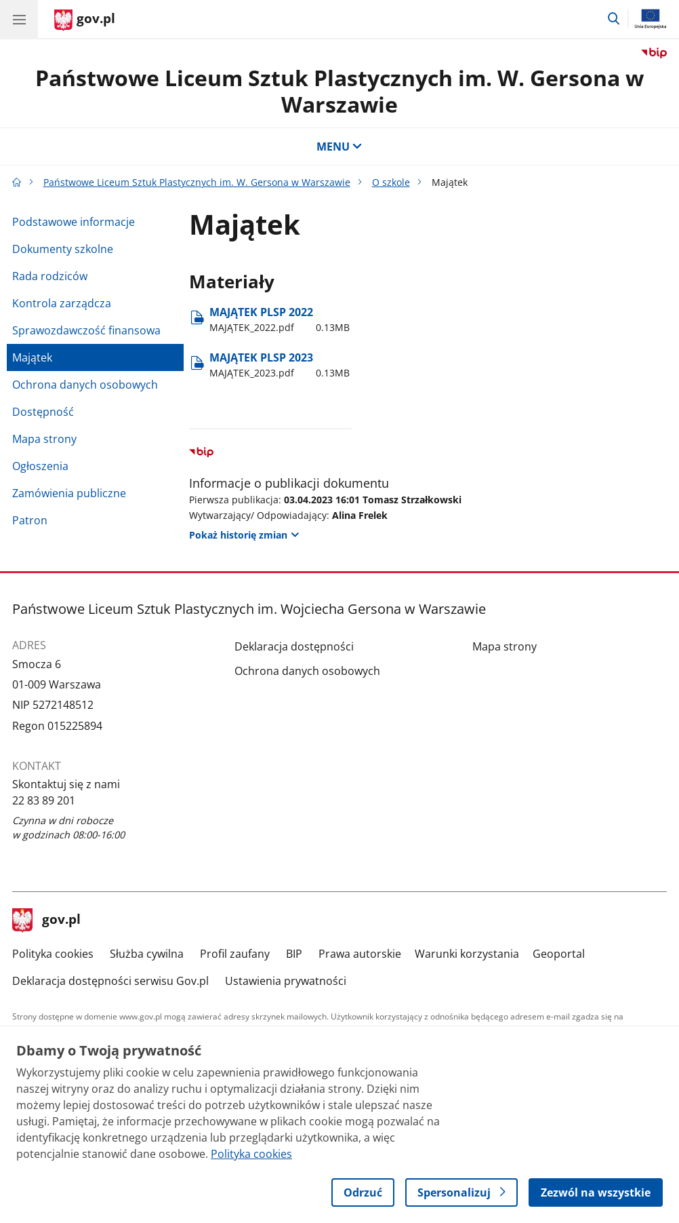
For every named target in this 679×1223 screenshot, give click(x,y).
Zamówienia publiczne (69, 493)
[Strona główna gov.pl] (84, 20)
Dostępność (43, 411)
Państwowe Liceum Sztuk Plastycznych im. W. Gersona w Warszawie (339, 90)
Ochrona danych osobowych (85, 384)
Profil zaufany (235, 953)
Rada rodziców (49, 276)
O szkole (391, 182)
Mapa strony (44, 438)
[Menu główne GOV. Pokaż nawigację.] (19, 19)
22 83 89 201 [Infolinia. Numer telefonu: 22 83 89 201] (43, 800)
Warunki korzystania (467, 953)
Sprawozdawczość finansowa (86, 330)
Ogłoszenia (40, 466)
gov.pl (46, 920)
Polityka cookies (53, 953)
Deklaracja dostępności (294, 646)
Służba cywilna (147, 953)
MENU (339, 146)
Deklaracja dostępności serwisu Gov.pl (110, 980)
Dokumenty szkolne (62, 248)
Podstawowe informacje (73, 221)
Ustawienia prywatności (285, 980)
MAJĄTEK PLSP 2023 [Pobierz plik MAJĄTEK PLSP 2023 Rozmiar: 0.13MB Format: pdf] (279, 365)
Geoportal (559, 953)
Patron (29, 520)
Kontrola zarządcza (61, 303)
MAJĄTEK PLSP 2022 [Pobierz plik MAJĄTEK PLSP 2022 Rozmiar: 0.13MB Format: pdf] (279, 319)
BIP (294, 953)
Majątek (32, 357)
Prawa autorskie (359, 953)
